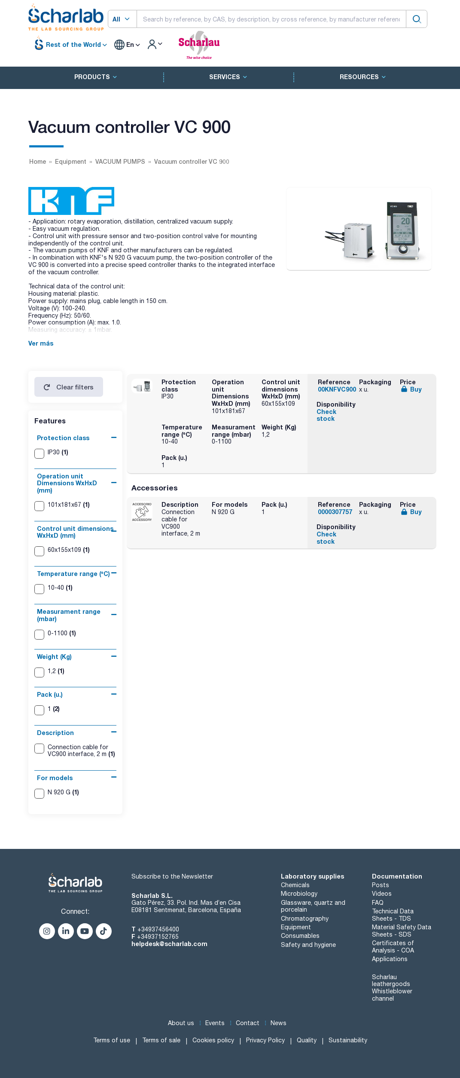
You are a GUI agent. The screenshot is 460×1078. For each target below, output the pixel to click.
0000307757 (335, 511)
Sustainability (348, 1040)
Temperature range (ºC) (73, 573)
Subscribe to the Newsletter (172, 876)
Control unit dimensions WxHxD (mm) (75, 532)
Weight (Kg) (54, 656)
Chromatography (305, 918)
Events (215, 1023)
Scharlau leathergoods (391, 981)
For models (55, 777)
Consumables (300, 935)
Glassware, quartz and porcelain (313, 906)
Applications (390, 959)
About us (181, 1023)
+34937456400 (158, 929)
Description (55, 732)
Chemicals (295, 885)
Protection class (63, 437)
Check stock (326, 415)
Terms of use (111, 1040)
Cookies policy (213, 1040)
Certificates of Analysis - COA (393, 947)
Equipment (296, 927)
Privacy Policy (265, 1040)
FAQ (378, 902)
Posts (380, 885)
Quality (307, 1040)
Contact (247, 1023)
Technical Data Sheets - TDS (393, 915)
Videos (382, 893)
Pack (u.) (50, 694)
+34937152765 (158, 936)
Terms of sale (161, 1040)
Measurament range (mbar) (69, 615)
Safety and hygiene (308, 944)
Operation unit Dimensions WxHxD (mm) (67, 483)
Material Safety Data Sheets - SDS (401, 931)
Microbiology (299, 893)
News (278, 1023)
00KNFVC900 (337, 389)
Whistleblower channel (392, 995)
